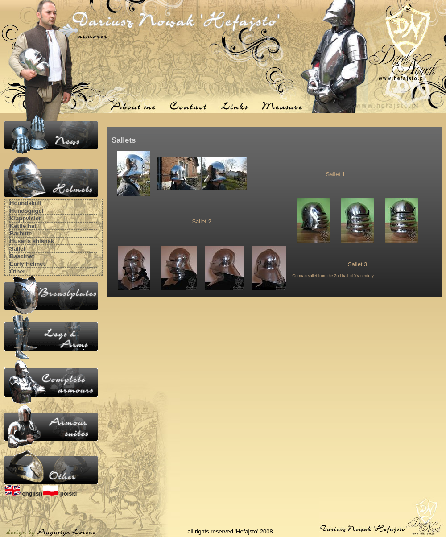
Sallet (17, 248)
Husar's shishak (32, 241)
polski (59, 493)
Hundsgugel (26, 210)
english (23, 493)
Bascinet (22, 256)
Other (17, 271)
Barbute (21, 233)
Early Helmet (27, 263)
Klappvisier (25, 218)
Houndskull (25, 203)
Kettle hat (23, 226)
